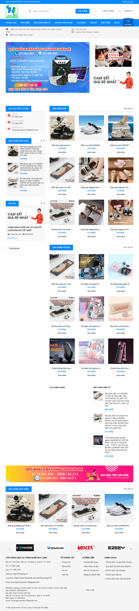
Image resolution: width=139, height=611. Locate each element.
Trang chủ (66, 562)
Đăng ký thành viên (92, 575)
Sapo (46, 607)
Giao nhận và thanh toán (94, 566)
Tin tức (65, 570)
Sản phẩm (66, 566)
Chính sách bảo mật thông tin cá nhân (122, 579)
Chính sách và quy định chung (118, 562)
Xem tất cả (128, 108)
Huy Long (90, 590)
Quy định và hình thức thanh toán (120, 566)
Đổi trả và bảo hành (92, 570)
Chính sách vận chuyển (116, 570)
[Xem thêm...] (12, 238)
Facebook (14, 248)
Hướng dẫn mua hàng (93, 562)
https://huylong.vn (20, 574)
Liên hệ (65, 575)
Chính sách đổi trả (113, 575)
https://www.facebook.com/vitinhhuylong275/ (33, 578)
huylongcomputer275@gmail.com (25, 130)
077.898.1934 (17, 117)
